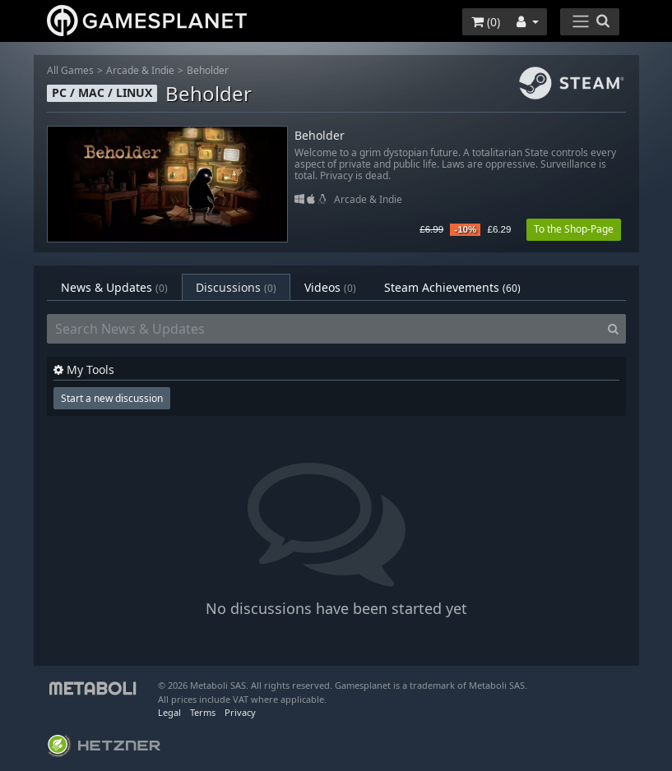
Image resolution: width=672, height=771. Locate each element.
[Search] (613, 329)
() (485, 22)
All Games (70, 70)
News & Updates (114, 287)
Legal (169, 712)
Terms (203, 712)
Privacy (240, 712)
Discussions (236, 287)
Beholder (208, 70)
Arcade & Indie (140, 70)
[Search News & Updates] (324, 329)
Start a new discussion (112, 398)
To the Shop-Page (574, 229)
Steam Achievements (452, 287)
